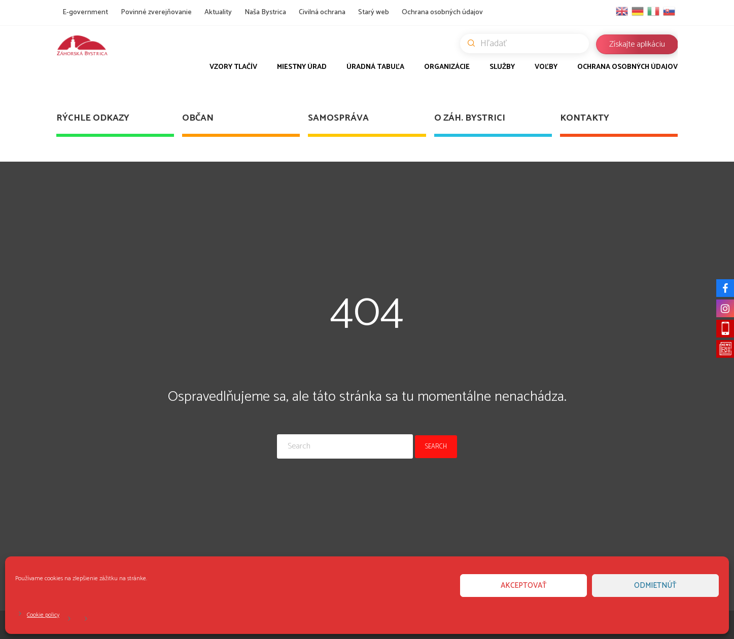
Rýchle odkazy (92, 118)
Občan (198, 118)
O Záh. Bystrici (469, 118)
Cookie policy (43, 615)
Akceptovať (524, 585)
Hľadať (528, 43)
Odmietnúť (655, 585)
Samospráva (338, 118)
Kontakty (584, 118)
